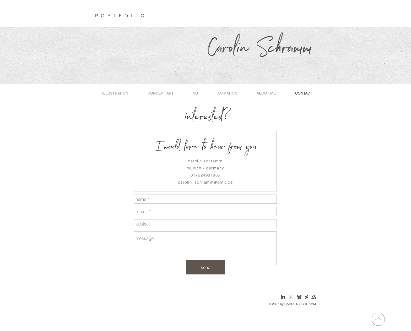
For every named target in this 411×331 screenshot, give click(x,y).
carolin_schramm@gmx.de (205, 182)
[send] (205, 267)
